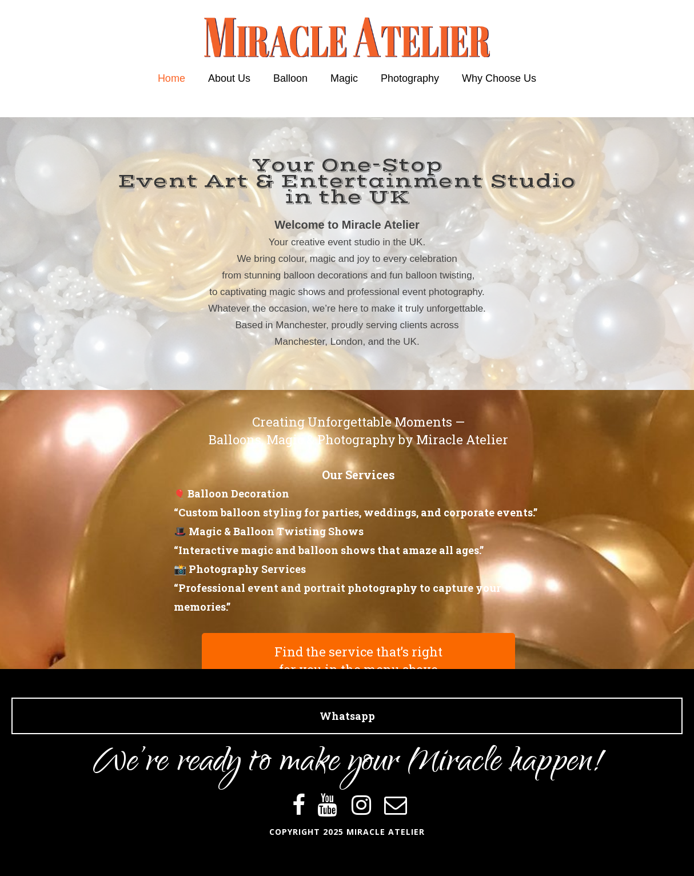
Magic (344, 78)
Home (171, 78)
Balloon (290, 78)
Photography (410, 78)
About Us (229, 78)
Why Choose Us (499, 78)
